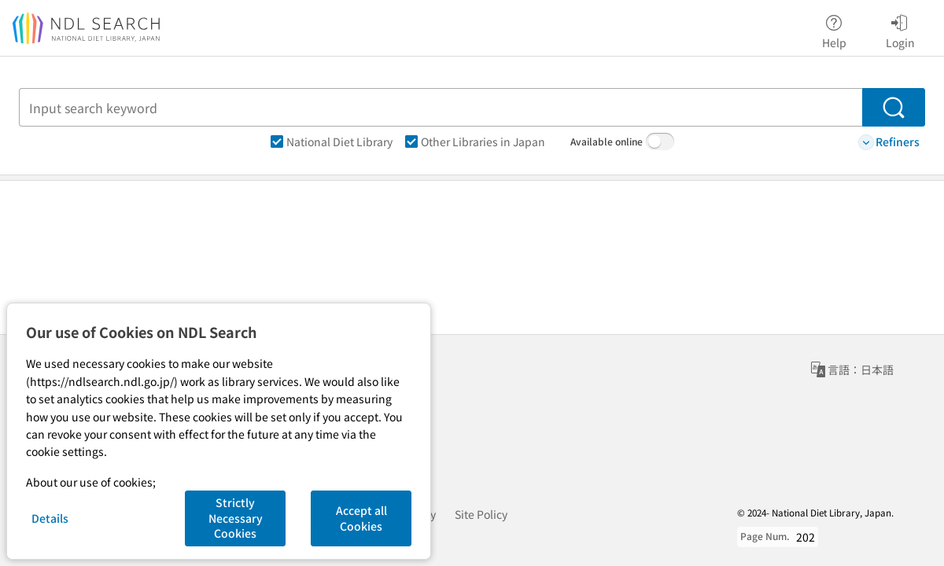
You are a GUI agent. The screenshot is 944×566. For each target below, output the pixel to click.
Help (834, 29)
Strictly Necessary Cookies (235, 517)
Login (900, 29)
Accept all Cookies (361, 518)
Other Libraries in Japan (475, 141)
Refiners (889, 142)
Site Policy (481, 514)
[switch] (660, 141)
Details (49, 518)
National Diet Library (332, 141)
